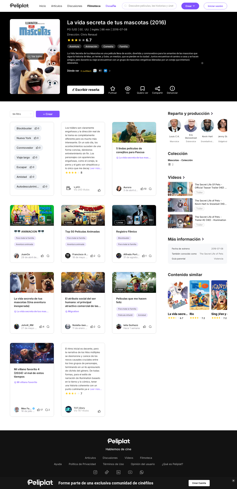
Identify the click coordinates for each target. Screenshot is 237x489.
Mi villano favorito (25, 382)
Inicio (42, 6)
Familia (124, 46)
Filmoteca (93, 6)
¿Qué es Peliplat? (172, 464)
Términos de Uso (113, 464)
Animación (91, 46)
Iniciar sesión (215, 6)
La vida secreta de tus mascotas (134, 157)
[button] (222, 125)
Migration (72, 311)
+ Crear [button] (48, 114)
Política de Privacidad (82, 464)
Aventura (74, 46)
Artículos (56, 6)
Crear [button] (190, 6)
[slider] (76, 40)
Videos (129, 457)
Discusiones (74, 6)
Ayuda (58, 464)
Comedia (108, 46)
